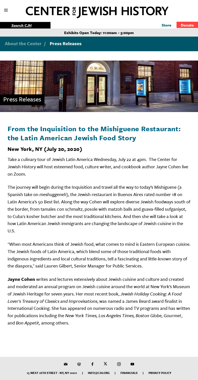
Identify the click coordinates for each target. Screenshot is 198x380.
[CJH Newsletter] (65, 364)
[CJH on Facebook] (92, 364)
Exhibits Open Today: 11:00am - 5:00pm (99, 32)
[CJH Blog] (79, 364)
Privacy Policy (159, 373)
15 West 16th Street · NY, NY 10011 (52, 373)
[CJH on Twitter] (105, 364)
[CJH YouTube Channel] (132, 364)
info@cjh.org (99, 373)
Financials (129, 373)
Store (166, 25)
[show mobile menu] (6, 10)
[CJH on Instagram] (118, 364)
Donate (187, 25)
